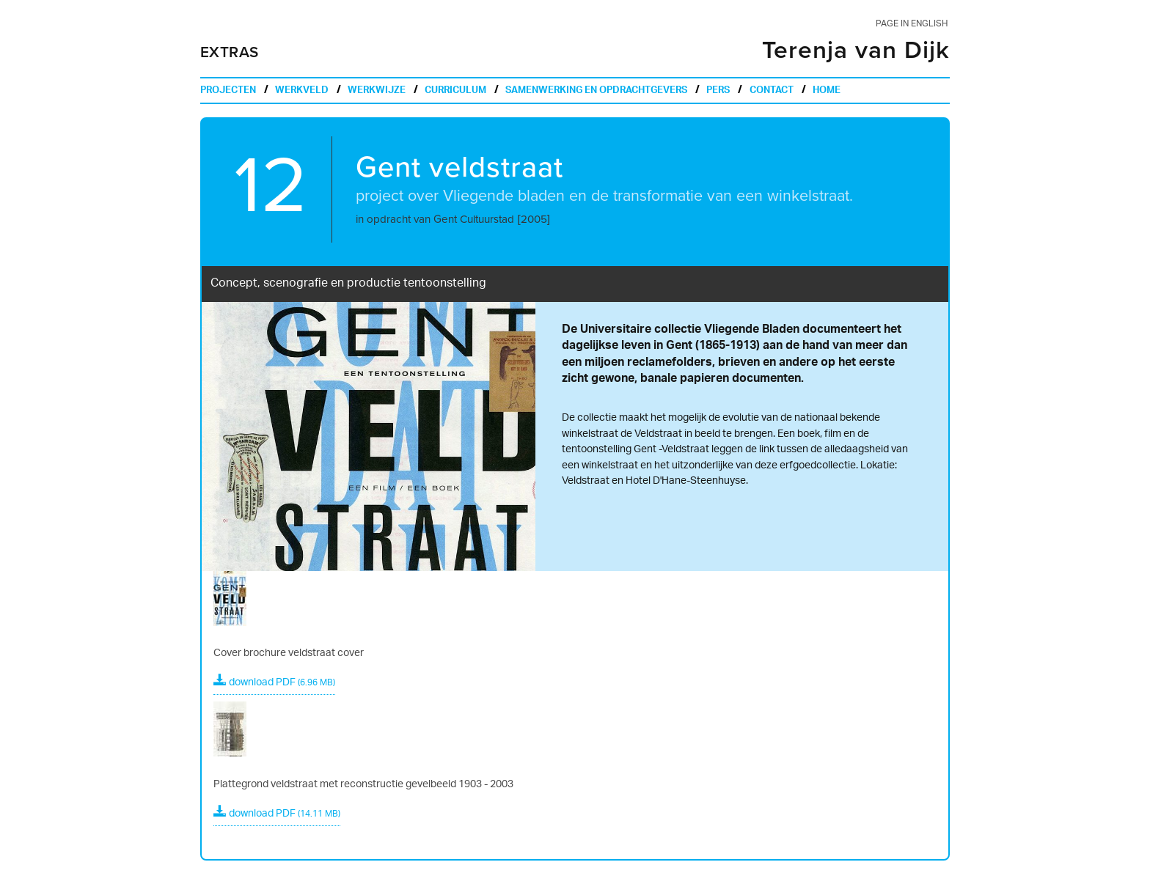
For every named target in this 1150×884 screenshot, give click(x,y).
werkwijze (377, 91)
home (826, 91)
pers (718, 91)
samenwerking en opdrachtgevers (596, 91)
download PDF (274, 682)
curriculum (455, 91)
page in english (912, 24)
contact (772, 91)
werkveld (302, 91)
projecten (228, 91)
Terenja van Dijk (856, 50)
